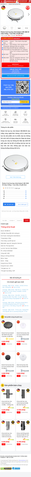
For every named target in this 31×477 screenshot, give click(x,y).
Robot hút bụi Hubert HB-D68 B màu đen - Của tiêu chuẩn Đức (8, 334)
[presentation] (29, 15)
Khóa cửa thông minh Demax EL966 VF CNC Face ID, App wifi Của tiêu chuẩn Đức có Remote (23, 434)
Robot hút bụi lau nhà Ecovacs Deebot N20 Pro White (23, 334)
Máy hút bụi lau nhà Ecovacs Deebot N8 (22, 365)
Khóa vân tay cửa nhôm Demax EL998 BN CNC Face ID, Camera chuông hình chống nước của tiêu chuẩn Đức (23, 403)
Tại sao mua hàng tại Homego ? (10, 108)
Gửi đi (26, 220)
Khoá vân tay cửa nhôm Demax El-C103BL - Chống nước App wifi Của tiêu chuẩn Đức (8, 403)
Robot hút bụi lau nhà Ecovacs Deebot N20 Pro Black (8, 366)
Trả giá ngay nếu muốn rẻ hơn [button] (15, 76)
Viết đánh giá (9, 204)
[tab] (15, 75)
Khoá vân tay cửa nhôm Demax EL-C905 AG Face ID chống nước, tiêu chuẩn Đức (7, 434)
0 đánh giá (17, 188)
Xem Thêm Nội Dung (15, 177)
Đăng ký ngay (24, 101)
